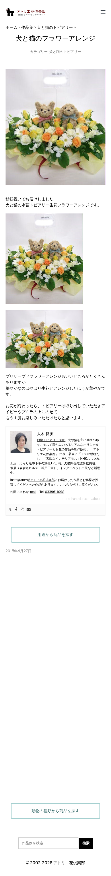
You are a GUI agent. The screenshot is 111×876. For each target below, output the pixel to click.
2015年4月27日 (18, 551)
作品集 (27, 27)
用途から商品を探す (55, 534)
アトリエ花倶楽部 (69, 862)
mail (33, 492)
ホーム (12, 27)
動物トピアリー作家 (51, 440)
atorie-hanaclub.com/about (81, 499)
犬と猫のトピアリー (55, 27)
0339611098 (54, 492)
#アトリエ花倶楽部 (41, 480)
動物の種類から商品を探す (55, 810)
